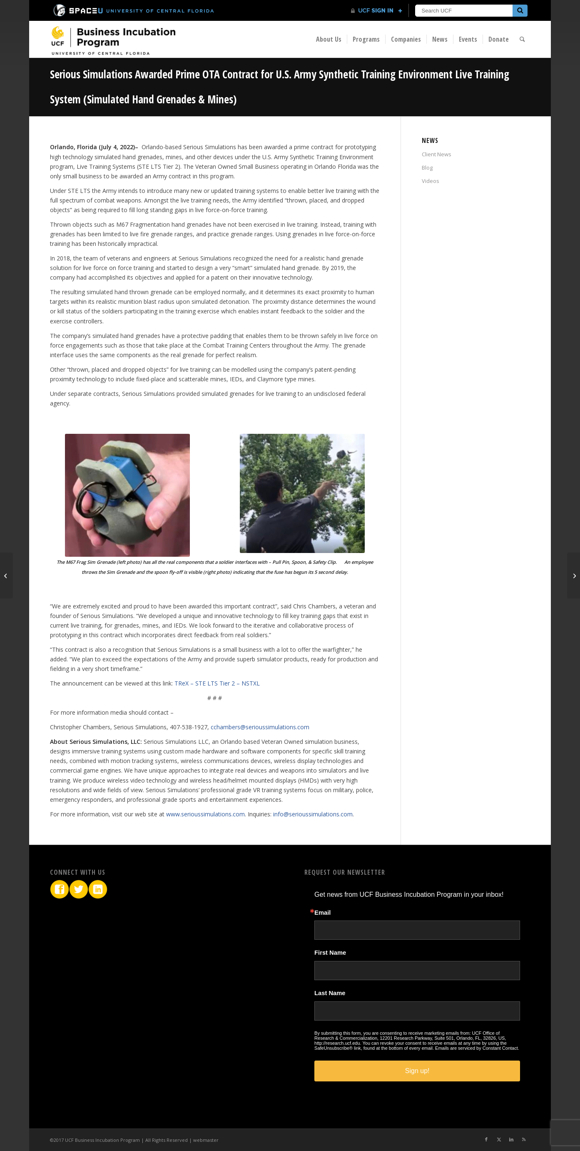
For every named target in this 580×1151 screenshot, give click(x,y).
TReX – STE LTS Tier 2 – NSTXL (217, 683)
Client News (436, 154)
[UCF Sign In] (377, 11)
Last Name (329, 993)
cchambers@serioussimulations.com (260, 727)
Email (322, 913)
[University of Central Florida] (134, 10)
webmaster (206, 1140)
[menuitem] (329, 39)
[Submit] (520, 11)
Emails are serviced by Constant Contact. (477, 1048)
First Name (330, 953)
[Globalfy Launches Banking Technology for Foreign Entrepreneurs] (6, 575)
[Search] (522, 39)
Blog (427, 167)
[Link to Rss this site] (524, 1139)
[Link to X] (499, 1139)
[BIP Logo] (113, 40)
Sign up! (417, 1070)
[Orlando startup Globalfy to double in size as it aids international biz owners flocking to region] (573, 575)
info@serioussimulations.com (313, 814)
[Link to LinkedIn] (511, 1139)
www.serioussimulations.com (205, 814)
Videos (430, 181)
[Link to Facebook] (486, 1139)
